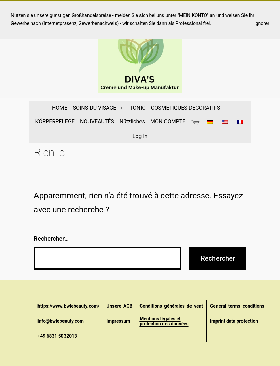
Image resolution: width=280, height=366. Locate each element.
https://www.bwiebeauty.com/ (68, 306)
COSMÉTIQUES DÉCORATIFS (185, 108)
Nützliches (132, 121)
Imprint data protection (234, 321)
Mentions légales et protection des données (163, 321)
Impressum (118, 321)
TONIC (138, 108)
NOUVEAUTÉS (97, 121)
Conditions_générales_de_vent (171, 306)
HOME (59, 108)
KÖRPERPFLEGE (55, 121)
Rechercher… (51, 238)
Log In (140, 136)
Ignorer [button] (261, 23)
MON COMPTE (167, 121)
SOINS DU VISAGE (94, 108)
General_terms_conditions (237, 306)
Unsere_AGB (119, 306)
